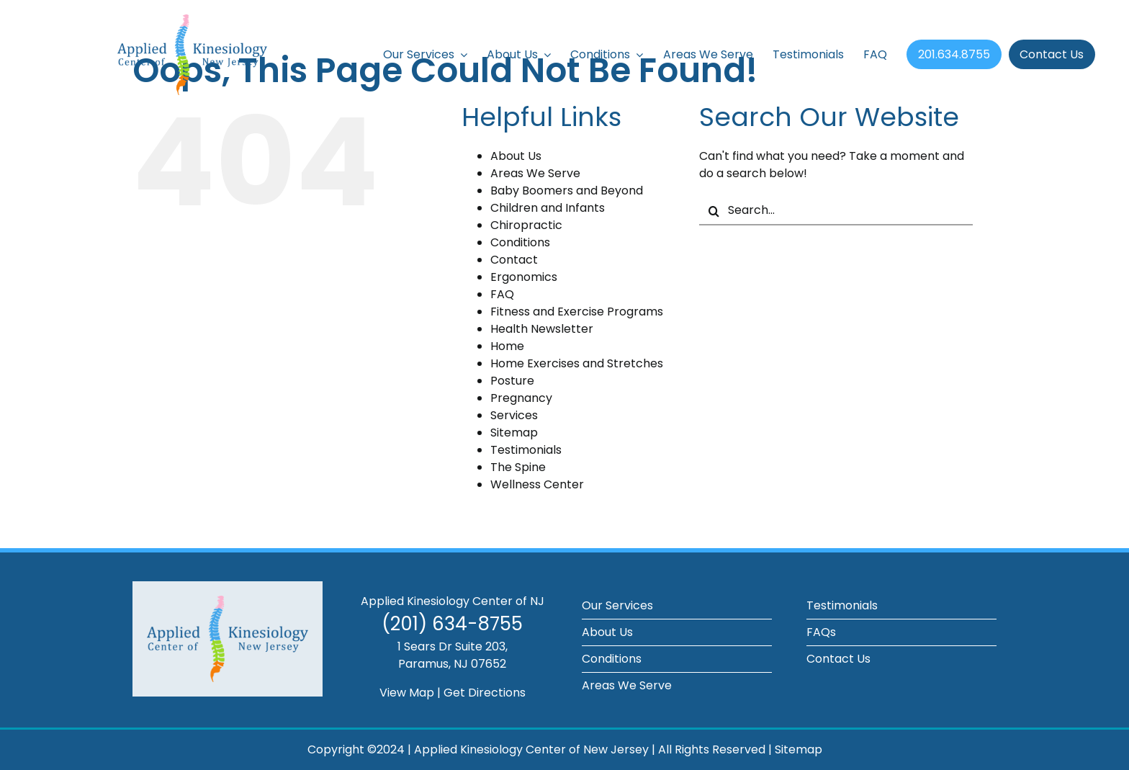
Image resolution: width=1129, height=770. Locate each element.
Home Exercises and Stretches (576, 363)
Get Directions (485, 692)
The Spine (518, 467)
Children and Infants (547, 208)
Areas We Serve (535, 173)
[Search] (713, 211)
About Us (515, 156)
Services (514, 415)
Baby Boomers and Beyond (566, 190)
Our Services (617, 605)
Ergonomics (523, 277)
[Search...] (836, 211)
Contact (514, 259)
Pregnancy (521, 398)
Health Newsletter (541, 329)
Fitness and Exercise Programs (576, 311)
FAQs (821, 632)
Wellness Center (537, 484)
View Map (406, 692)
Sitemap (514, 432)
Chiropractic (526, 225)
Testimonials (526, 450)
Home (507, 346)
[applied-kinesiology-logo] (192, 20)
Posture (512, 380)
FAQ (502, 294)
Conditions (520, 242)
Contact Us (838, 658)
